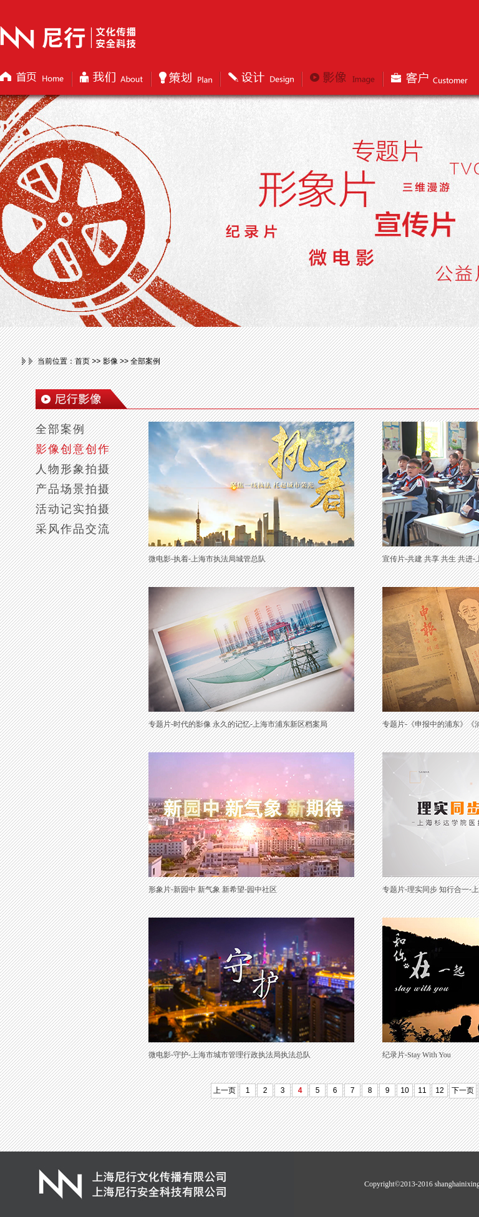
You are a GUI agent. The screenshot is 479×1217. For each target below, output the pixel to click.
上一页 (224, 1090)
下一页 (463, 1090)
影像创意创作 (73, 449)
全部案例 (60, 429)
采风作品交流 (73, 529)
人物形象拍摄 (73, 469)
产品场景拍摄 (73, 489)
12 (439, 1090)
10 (404, 1090)
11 (422, 1090)
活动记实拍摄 (73, 509)
